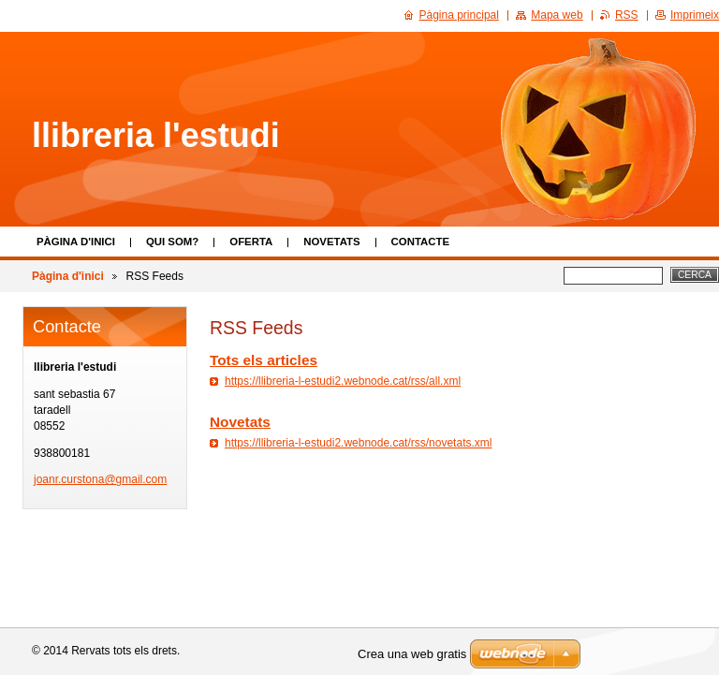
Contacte (420, 241)
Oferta (250, 241)
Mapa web (556, 15)
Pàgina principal (459, 15)
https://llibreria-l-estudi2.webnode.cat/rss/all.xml (343, 381)
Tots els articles (263, 360)
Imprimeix (694, 15)
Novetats (331, 241)
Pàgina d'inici (76, 241)
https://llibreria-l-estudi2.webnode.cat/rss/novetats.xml (358, 442)
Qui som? (172, 241)
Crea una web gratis (412, 654)
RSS (626, 15)
